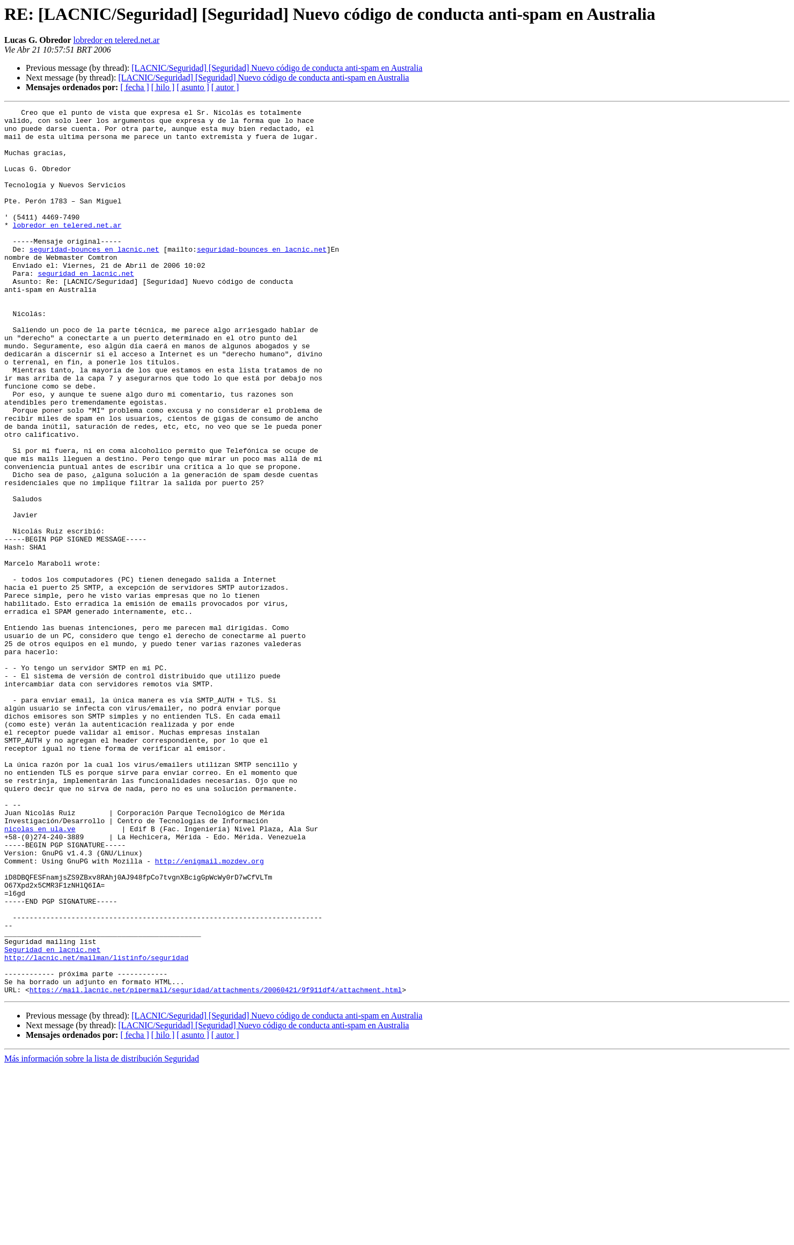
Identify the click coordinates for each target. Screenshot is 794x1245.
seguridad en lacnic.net (86, 307)
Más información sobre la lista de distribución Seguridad (101, 1235)
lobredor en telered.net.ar (116, 40)
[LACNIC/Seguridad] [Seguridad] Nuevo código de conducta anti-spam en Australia (276, 67)
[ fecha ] (134, 87)
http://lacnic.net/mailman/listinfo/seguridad (96, 1128)
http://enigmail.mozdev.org (209, 1012)
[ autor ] (225, 87)
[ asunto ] (193, 87)
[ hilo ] (163, 87)
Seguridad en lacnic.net (52, 1118)
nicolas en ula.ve (40, 973)
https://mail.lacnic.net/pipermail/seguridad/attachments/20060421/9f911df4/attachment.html (216, 1166)
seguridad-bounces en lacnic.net (94, 278)
